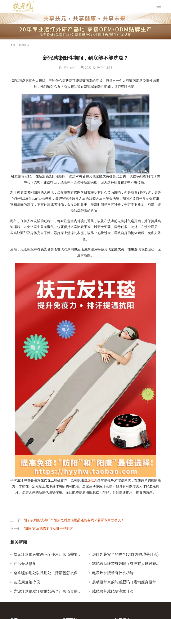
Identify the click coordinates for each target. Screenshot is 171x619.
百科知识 (69, 67)
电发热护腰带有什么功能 (113, 573)
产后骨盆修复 (25, 564)
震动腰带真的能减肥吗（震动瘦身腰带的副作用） (126, 582)
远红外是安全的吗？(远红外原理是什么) (125, 554)
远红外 (92, 480)
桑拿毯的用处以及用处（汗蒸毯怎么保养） (48, 573)
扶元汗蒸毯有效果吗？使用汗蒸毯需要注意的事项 (48, 554)
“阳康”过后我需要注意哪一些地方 (48, 528)
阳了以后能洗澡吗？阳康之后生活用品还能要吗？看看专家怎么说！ (74, 520)
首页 (12, 44)
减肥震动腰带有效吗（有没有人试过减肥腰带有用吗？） (126, 564)
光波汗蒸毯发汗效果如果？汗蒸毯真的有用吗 (48, 591)
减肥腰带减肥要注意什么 (113, 591)
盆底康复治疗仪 (27, 582)
